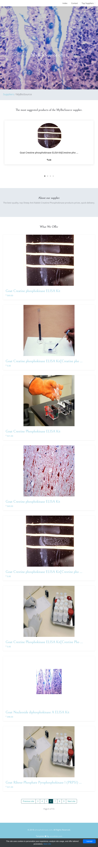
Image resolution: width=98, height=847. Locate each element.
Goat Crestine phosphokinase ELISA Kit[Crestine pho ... (44, 572)
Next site (71, 801)
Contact (74, 3)
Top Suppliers (88, 3)
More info (47, 844)
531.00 (9, 436)
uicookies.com (56, 836)
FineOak (8, 3)
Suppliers (8, 94)
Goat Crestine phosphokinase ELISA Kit (33, 502)
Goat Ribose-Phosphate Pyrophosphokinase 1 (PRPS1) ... (44, 782)
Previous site (28, 801)
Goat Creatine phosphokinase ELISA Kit (33, 291)
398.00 (9, 716)
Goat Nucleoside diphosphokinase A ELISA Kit (37, 712)
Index (65, 3)
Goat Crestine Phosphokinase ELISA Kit (33, 431)
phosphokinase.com (43, 829)
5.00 (8, 365)
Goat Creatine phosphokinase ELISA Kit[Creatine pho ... (44, 361)
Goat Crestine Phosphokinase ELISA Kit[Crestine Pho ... (44, 642)
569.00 (9, 295)
